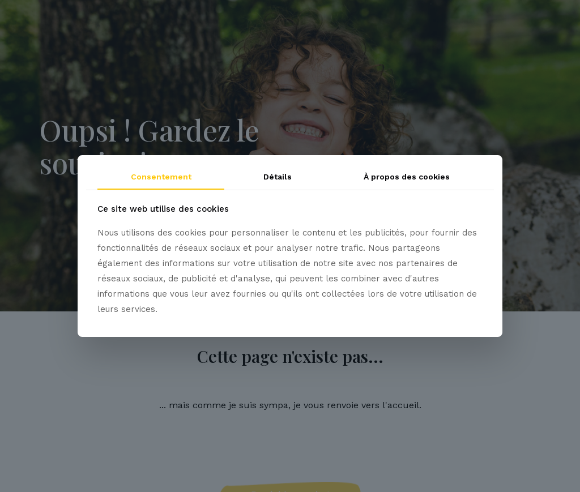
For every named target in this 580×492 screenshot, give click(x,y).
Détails (277, 176)
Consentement (161, 176)
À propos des (407, 176)
